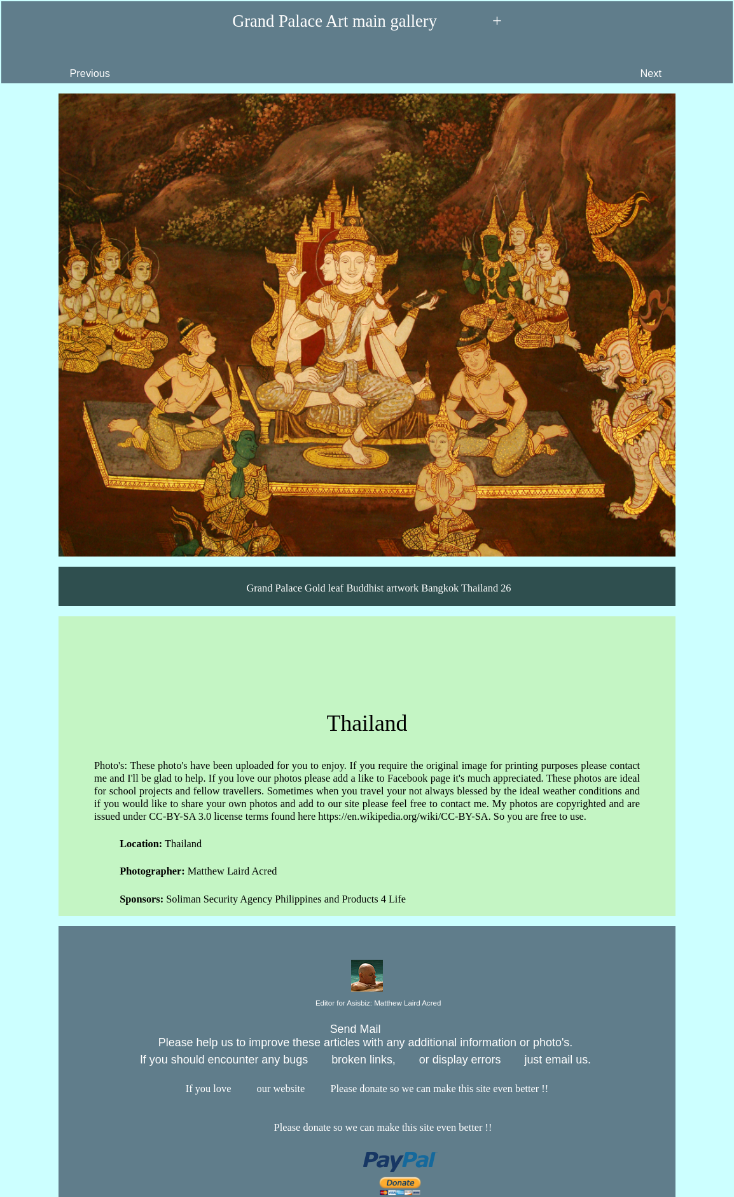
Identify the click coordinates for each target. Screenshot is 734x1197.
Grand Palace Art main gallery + (367, 21)
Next (680, 64)
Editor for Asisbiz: (367, 1003)
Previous (61, 64)
